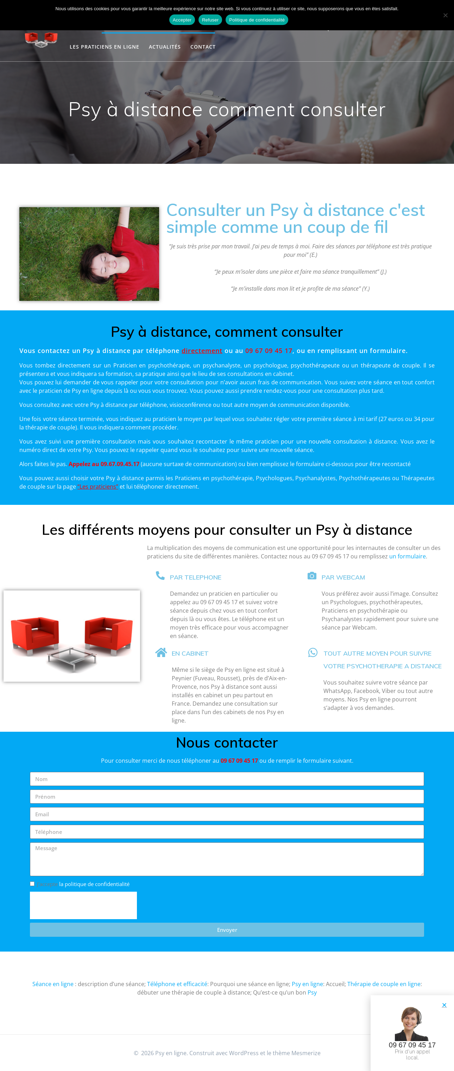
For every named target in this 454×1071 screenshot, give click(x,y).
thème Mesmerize (297, 1053)
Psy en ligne (307, 984)
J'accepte (83, 883)
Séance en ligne (53, 984)
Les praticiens (98, 486)
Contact (203, 46)
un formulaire (407, 556)
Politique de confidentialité (257, 20)
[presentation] (83, 905)
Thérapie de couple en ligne (384, 984)
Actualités (165, 46)
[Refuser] (445, 15)
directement (74, 365)
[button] (444, 1005)
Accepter (182, 20)
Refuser (210, 20)
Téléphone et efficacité (177, 984)
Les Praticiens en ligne (104, 46)
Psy (312, 992)
